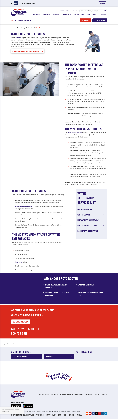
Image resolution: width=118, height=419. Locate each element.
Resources (75, 11)
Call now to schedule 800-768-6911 (26, 331)
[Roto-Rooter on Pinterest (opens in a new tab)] (99, 413)
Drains (56, 15)
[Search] (93, 10)
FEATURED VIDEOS (27, 356)
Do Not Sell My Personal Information (22, 415)
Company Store (79, 394)
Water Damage (92, 15)
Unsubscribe (40, 415)
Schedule (85, 20)
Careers (62, 11)
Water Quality (79, 15)
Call (100, 20)
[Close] (20, 411)
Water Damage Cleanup (90, 225)
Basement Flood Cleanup (90, 231)
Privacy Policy (50, 415)
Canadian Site (89, 394)
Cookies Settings (5, 411)
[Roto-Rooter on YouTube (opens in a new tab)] (90, 413)
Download (102, 3)
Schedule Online (20, 322)
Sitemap (97, 394)
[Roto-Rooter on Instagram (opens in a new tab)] (102, 413)
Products (63, 394)
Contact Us (68, 11)
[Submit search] (105, 10)
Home (13, 28)
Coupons (103, 15)
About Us (70, 394)
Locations (36, 15)
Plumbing (46, 15)
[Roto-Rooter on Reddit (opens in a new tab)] (87, 413)
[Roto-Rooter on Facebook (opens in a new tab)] (93, 413)
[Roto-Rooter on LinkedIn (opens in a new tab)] (105, 413)
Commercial (66, 15)
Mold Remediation (90, 209)
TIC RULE (79, 415)
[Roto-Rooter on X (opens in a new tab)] (96, 413)
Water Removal (90, 214)
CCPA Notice (71, 415)
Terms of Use (62, 415)
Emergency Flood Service (90, 220)
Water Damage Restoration (25, 28)
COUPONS (59, 356)
